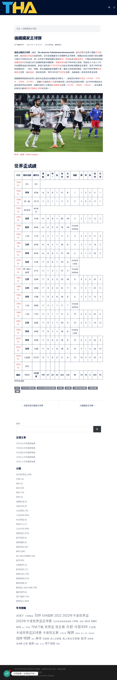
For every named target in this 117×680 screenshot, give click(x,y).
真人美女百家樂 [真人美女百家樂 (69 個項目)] (71, 638)
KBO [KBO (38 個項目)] (82, 621)
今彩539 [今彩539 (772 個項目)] (80, 627)
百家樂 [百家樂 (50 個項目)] (46, 638)
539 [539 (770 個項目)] (38, 615)
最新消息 (20, 547)
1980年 (79, 85)
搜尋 (18, 423)
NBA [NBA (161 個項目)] (94, 621)
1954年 (90, 78)
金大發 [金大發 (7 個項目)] (42, 644)
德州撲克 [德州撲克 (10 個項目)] (91, 633)
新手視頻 (20, 538)
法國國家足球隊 (87, 405)
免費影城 (20, 501)
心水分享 (20, 529)
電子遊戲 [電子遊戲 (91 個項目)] (50, 643)
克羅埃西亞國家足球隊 (33, 405)
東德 (61, 59)
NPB (18, 497)
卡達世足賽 (92, 388)
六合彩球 (20, 515)
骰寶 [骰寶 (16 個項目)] (58, 644)
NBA (18, 492)
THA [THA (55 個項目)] (28, 627)
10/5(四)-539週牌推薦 (25, 452)
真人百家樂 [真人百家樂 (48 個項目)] (55, 638)
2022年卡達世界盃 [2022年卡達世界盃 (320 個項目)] (75, 615)
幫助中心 (20, 524)
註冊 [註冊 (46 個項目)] (25, 643)
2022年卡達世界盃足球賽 (46, 388)
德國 (80, 52)
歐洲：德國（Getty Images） (27, 154)
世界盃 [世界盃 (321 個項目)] (49, 627)
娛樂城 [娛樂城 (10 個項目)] (77, 633)
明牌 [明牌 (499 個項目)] (26, 638)
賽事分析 (20, 574)
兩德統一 (32, 72)
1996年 (87, 85)
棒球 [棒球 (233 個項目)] (38, 638)
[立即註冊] (7, 673)
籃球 (18, 560)
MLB (18, 488)
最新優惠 (20, 542)
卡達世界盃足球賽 (80, 388)
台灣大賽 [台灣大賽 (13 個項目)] (63, 633)
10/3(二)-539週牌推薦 (25, 461)
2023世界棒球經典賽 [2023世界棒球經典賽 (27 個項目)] (62, 621)
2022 (17, 388)
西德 (67, 59)
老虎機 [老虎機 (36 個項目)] (19, 643)
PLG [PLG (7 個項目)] (23, 627)
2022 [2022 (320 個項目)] (57, 615)
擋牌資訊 (20, 533)
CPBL (18, 479)
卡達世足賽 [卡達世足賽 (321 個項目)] (51, 632)
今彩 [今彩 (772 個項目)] (69, 627)
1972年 (70, 85)
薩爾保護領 (78, 59)
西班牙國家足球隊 (34, 88)
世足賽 (68, 388)
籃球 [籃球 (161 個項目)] (83, 638)
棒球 (18, 551)
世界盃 (63, 72)
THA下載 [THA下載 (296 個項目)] (37, 627)
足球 (98, 52)
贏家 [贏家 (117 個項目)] (31, 643)
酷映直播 (20, 583)
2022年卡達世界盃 (28, 388)
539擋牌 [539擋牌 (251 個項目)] (47, 615)
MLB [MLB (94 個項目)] (87, 621)
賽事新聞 (20, 578)
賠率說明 (20, 569)
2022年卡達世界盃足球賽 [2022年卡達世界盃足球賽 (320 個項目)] (34, 621)
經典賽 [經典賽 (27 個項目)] (91, 639)
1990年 (21, 82)
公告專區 (20, 511)
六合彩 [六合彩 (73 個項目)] (92, 627)
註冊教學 (20, 565)
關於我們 (20, 592)
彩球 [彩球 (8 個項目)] (82, 633)
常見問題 (20, 520)
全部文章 (20, 506)
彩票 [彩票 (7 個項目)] (86, 633)
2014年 (29, 82)
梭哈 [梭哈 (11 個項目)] (32, 639)
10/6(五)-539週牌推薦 (25, 448)
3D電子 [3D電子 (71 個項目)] (20, 615)
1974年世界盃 (56, 65)
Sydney (51, 675)
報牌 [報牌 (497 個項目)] (70, 633)
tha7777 (20, 45)
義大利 (52, 82)
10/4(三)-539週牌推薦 (25, 457)
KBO (18, 483)
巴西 (43, 82)
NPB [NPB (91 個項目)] (18, 627)
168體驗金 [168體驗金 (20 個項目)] (29, 616)
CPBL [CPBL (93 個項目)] (75, 621)
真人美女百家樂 (23, 556)
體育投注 (58, 45)
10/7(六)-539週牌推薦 (25, 443)
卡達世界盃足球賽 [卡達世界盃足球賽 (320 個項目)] (29, 632)
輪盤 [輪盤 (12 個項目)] (37, 644)
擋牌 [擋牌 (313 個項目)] (19, 638)
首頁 (18, 28)
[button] (109, 7)
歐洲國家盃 (57, 85)
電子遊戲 (20, 596)
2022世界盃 (49, 45)
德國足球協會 (28, 56)
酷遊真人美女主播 (24, 587)
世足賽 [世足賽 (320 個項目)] (60, 627)
